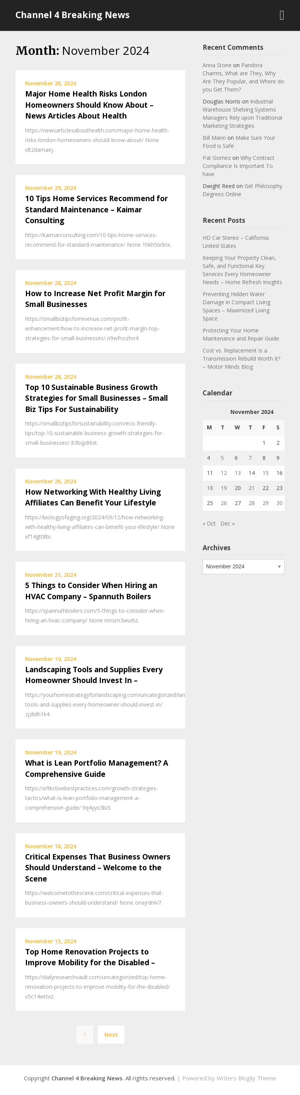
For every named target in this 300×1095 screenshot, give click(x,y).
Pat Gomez (217, 157)
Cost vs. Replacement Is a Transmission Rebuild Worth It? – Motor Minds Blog (241, 358)
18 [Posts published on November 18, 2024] (210, 488)
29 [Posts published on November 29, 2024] (265, 503)
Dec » (227, 523)
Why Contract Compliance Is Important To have (238, 166)
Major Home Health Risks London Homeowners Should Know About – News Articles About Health (89, 105)
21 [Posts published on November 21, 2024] (252, 488)
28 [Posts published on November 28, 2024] (252, 503)
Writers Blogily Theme (246, 1078)
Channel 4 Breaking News (72, 14)
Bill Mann (214, 137)
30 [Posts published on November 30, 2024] (279, 503)
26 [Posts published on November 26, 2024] (224, 503)
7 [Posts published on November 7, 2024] (250, 457)
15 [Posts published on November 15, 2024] (265, 472)
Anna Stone (217, 65)
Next (111, 1034)
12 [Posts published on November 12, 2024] (224, 472)
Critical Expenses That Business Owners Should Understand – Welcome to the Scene (97, 868)
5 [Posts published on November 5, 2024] (222, 457)
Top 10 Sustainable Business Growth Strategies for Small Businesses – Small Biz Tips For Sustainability (96, 398)
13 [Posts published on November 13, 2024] (238, 472)
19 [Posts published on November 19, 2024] (224, 488)
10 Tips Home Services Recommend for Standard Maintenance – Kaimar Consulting (96, 209)
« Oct (209, 523)
